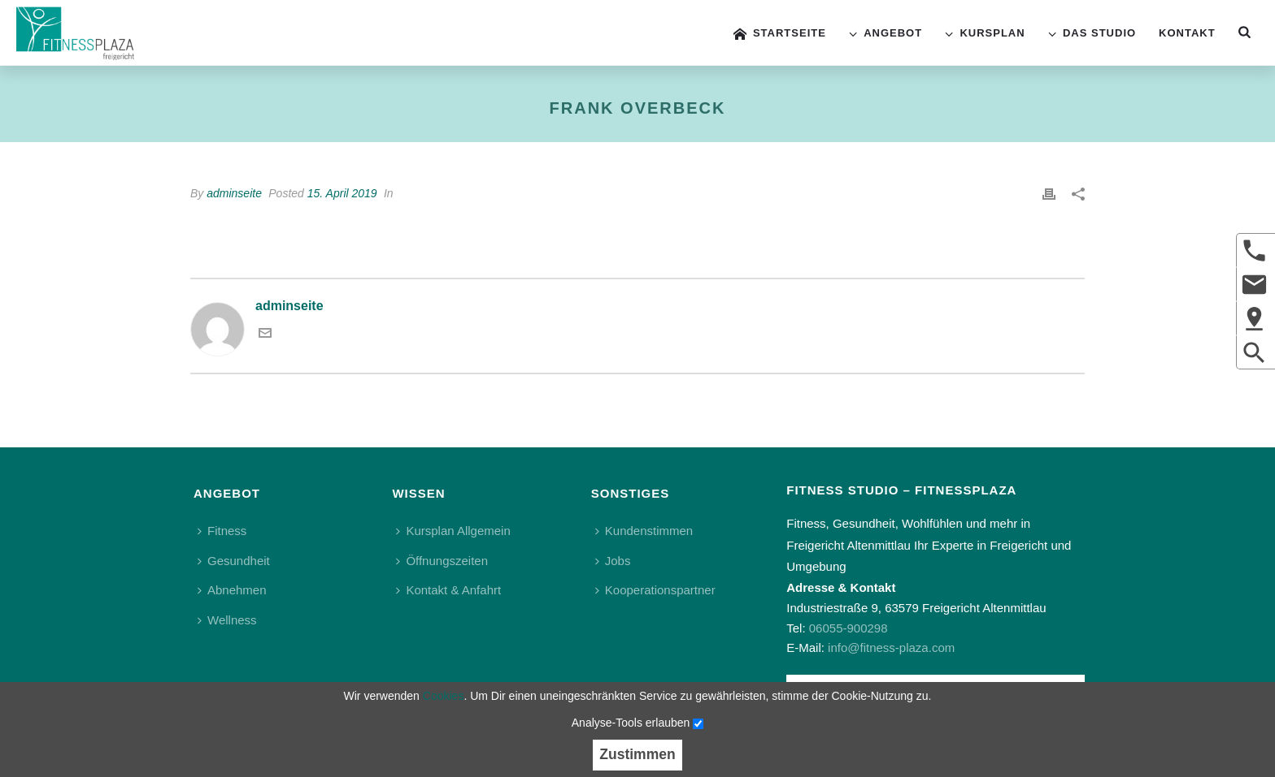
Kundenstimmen (644, 530)
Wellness (227, 620)
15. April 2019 (342, 193)
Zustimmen (637, 754)
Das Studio (1092, 34)
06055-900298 (848, 628)
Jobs (613, 561)
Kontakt (1187, 33)
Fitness (222, 530)
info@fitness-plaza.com (891, 647)
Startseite (779, 34)
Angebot (885, 34)
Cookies (443, 695)
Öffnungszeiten (442, 561)
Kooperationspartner (655, 590)
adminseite (234, 193)
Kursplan (985, 34)
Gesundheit (234, 561)
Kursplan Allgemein (453, 530)
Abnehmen (232, 590)
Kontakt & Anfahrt (448, 590)
